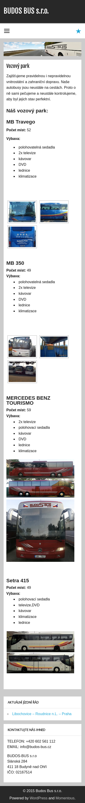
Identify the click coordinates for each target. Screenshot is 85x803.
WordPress (39, 798)
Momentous (65, 798)
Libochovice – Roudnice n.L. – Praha (42, 714)
